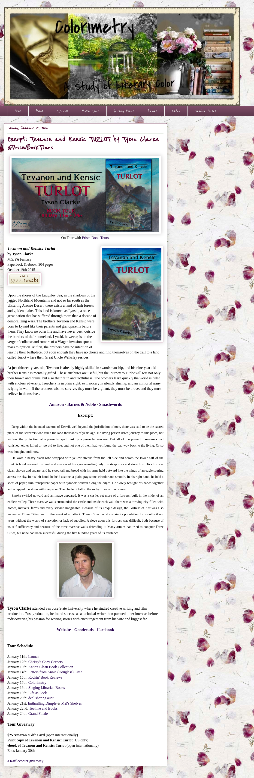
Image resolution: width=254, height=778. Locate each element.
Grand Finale (38, 713)
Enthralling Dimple (42, 703)
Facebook (105, 629)
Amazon (56, 404)
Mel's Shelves (71, 703)
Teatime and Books (43, 708)
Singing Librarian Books (46, 688)
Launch (33, 656)
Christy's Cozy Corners (45, 662)
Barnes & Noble (81, 404)
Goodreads (84, 629)
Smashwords (110, 404)
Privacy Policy (124, 111)
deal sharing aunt (41, 698)
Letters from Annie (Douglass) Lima (55, 672)
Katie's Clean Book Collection (50, 667)
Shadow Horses (205, 111)
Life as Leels (38, 693)
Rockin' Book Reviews (45, 677)
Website (64, 629)
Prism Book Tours (95, 238)
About (39, 111)
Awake (152, 111)
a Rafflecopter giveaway (25, 761)
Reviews (62, 111)
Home (17, 111)
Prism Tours (91, 111)
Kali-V (176, 111)
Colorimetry (37, 682)
